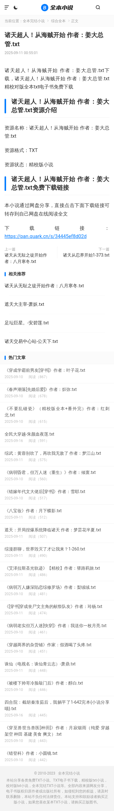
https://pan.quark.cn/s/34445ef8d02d (46, 236)
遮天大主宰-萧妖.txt (24, 304)
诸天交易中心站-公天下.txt (31, 341)
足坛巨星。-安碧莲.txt (27, 323)
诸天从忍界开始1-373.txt (86, 255)
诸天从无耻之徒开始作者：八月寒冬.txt (26, 258)
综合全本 (58, 21)
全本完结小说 (57, 7)
